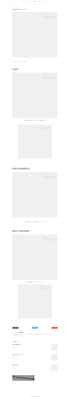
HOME (24, 1)
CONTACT (45, 1)
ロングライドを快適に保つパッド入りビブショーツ (20, 367)
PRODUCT (34, 1)
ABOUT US (29, 1)
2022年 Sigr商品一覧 (16, 344)
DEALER (40, 1)
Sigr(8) (13, 320)
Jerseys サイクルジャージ (17, 354)
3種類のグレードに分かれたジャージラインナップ (20, 356)
